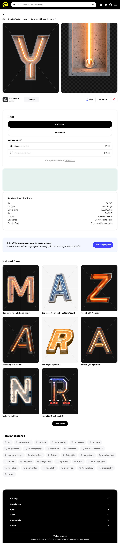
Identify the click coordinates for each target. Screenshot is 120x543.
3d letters (77, 442)
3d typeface (12, 449)
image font (44, 461)
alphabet (53, 449)
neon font (11, 468)
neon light (48, 468)
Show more (60, 424)
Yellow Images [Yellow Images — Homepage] (60, 536)
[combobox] (58, 4)
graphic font (106, 455)
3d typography (33, 449)
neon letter (30, 468)
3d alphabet (23, 442)
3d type (94, 442)
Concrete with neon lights (101, 223)
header (10, 461)
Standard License (105, 216)
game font (86, 455)
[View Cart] (101, 5)
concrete (70, 449)
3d (7, 442)
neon (78, 461)
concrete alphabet (92, 449)
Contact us (70, 160)
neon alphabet (96, 461)
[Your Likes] (106, 5)
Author (12, 101)
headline (26, 461)
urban (9, 474)
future (52, 455)
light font (62, 461)
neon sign (67, 468)
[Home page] (4, 19)
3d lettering (59, 442)
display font (35, 455)
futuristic (69, 455)
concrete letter (13, 455)
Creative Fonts (101, 220)
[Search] (93, 4)
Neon (110, 220)
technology (86, 468)
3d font (41, 442)
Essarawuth (14, 98)
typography (105, 468)
